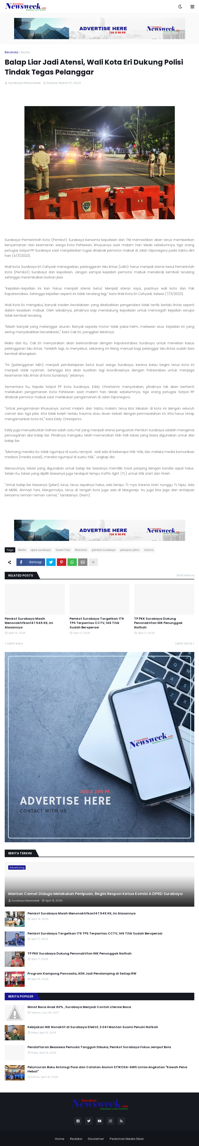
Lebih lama (183, 643)
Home (59, 1139)
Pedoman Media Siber (127, 1139)
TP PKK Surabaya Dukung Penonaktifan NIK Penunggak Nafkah (158, 623)
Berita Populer (20, 996)
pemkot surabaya (103, 550)
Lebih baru (15, 643)
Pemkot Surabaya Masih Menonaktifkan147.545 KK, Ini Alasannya (29, 623)
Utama (148, 550)
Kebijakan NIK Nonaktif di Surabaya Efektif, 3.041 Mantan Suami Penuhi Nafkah (92, 1027)
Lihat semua (185, 575)
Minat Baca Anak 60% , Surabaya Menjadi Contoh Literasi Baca (79, 1007)
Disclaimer (96, 1139)
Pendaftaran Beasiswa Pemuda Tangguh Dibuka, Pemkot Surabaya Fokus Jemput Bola (99, 1047)
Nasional (81, 550)
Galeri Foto (63, 550)
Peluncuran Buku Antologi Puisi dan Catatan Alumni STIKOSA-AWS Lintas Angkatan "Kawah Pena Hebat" (107, 1069)
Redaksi (76, 1139)
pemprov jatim (129, 550)
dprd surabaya (41, 550)
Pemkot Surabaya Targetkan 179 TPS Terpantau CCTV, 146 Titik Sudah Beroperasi (97, 623)
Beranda (11, 52)
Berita (25, 52)
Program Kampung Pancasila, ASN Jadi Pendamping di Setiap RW (81, 974)
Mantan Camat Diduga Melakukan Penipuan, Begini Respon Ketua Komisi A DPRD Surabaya (95, 894)
